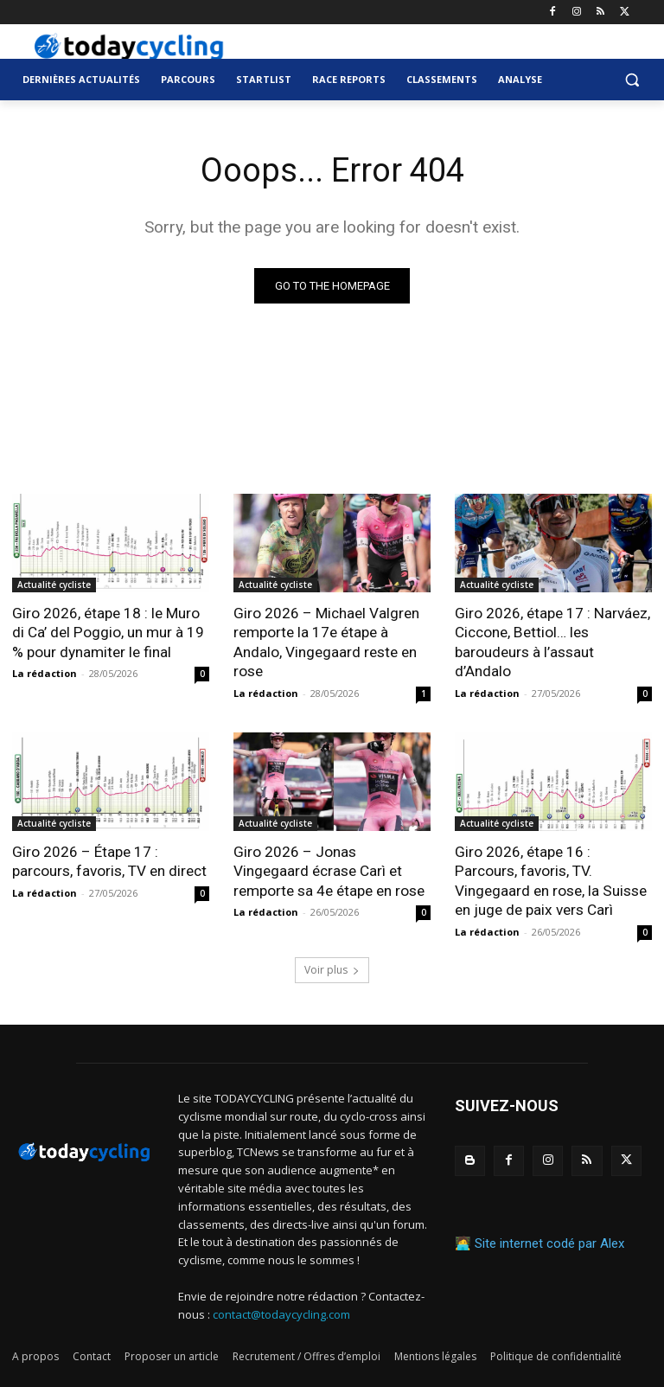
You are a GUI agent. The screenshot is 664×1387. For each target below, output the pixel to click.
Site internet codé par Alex (549, 1241)
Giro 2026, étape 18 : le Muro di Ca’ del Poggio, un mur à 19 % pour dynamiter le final (107, 632)
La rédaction (44, 672)
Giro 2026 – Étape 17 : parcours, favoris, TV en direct (109, 860)
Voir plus (332, 967)
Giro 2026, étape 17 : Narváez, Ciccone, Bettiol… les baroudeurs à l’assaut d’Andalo (552, 641)
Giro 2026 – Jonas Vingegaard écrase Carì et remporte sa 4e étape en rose (329, 870)
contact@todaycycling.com (281, 1312)
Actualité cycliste (54, 584)
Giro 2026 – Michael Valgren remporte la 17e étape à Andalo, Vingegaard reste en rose (326, 641)
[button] (631, 80)
